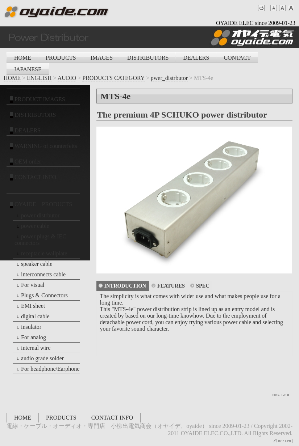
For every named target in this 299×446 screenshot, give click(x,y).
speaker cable (33, 264)
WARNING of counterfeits (42, 146)
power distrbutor (36, 215)
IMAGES (102, 58)
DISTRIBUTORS (148, 58)
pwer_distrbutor (169, 78)
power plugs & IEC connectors (40, 239)
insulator (27, 327)
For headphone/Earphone (46, 369)
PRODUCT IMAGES (36, 99)
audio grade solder (39, 358)
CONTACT (237, 58)
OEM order (24, 161)
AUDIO (67, 78)
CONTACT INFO (32, 177)
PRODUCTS (61, 58)
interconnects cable (40, 274)
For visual (29, 285)
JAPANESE (28, 69)
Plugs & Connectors (41, 295)
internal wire (32, 348)
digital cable (32, 316)
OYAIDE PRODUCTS (40, 204)
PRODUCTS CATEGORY (113, 78)
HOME (22, 58)
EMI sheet (29, 306)
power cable (31, 226)
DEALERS (196, 58)
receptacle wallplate (40, 253)
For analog (30, 337)
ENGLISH (39, 78)
